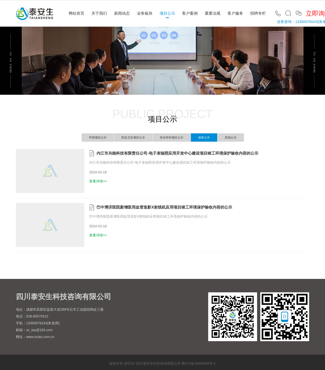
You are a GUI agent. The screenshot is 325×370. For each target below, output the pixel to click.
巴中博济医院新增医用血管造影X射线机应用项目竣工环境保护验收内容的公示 (164, 207)
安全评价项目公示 (171, 137)
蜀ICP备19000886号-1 (198, 363)
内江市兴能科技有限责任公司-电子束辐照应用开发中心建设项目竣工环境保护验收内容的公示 (177, 153)
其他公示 (231, 137)
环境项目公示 (98, 137)
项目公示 (167, 13)
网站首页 (76, 13)
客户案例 (190, 13)
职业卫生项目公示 (133, 137)
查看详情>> (98, 181)
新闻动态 (122, 13)
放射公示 (204, 137)
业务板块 (144, 13)
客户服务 (235, 13)
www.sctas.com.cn (40, 337)
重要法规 (212, 13)
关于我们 (99, 13)
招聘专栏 (258, 13)
